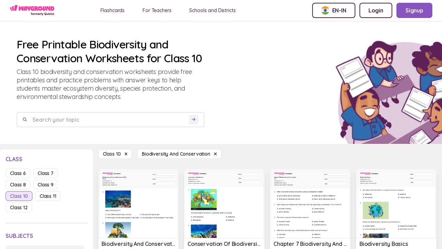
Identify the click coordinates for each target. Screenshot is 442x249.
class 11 (48, 196)
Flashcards (112, 10)
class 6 (18, 173)
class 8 (18, 185)
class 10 (19, 196)
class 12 (19, 207)
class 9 (46, 185)
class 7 (46, 173)
